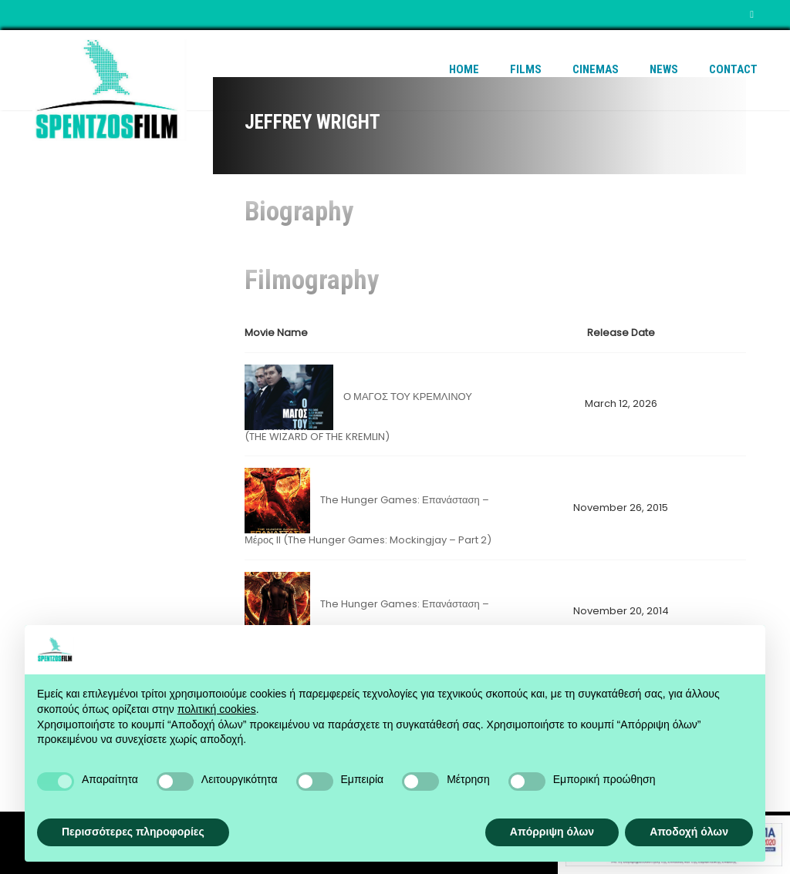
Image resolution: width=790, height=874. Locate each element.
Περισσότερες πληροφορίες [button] (133, 831)
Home (464, 69)
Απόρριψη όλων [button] (552, 831)
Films (526, 69)
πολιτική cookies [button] (216, 709)
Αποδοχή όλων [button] (689, 831)
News (664, 69)
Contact (733, 69)
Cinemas (595, 69)
